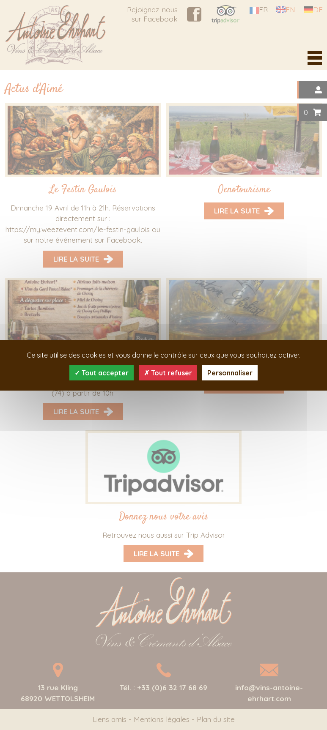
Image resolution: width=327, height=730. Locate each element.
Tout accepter (101, 373)
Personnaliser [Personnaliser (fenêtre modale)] (230, 373)
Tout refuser (168, 373)
